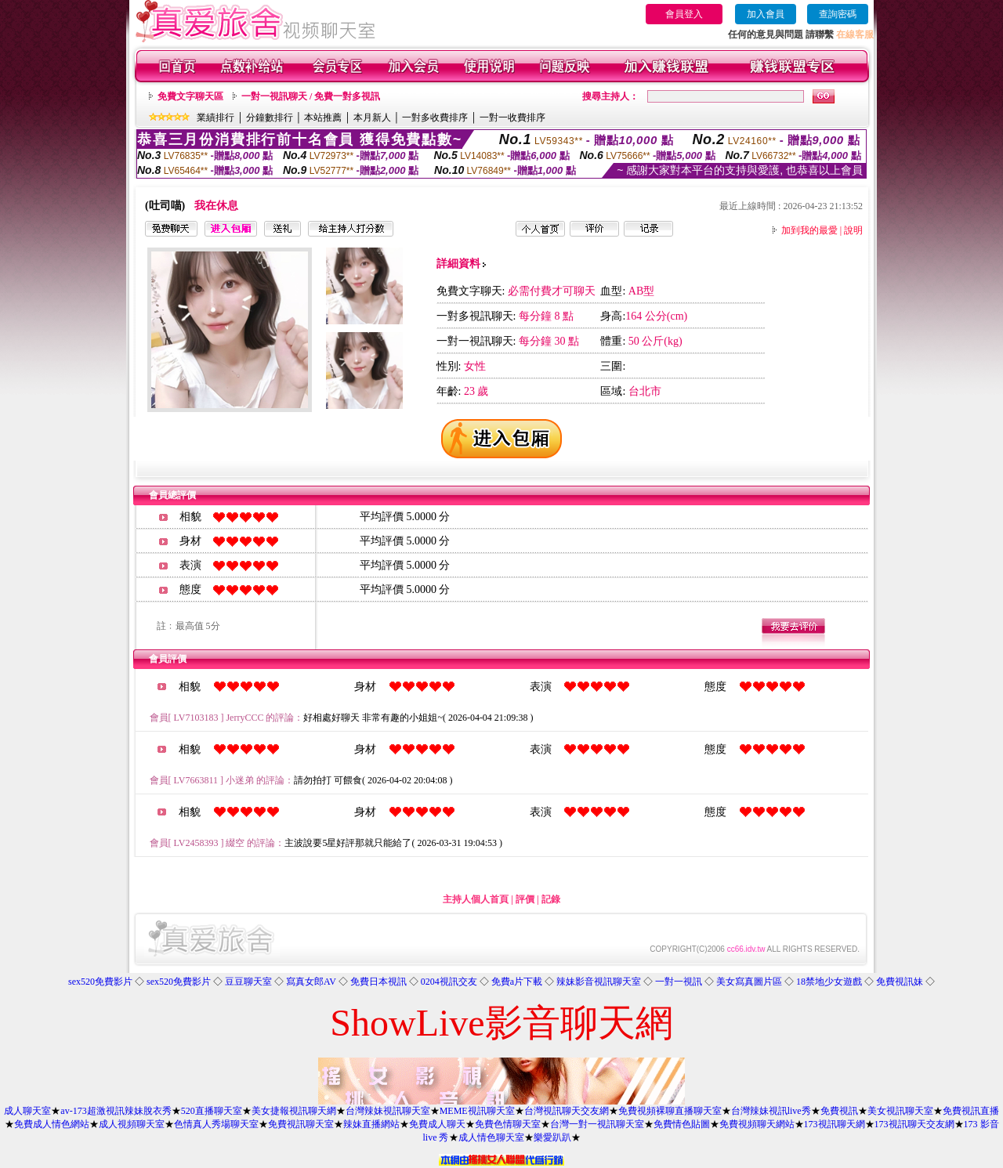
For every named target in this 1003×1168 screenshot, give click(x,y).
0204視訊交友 (449, 981)
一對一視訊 (678, 981)
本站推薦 (323, 117)
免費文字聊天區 (190, 96)
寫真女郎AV (311, 981)
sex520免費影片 (100, 981)
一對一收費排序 (512, 117)
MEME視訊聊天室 (477, 1110)
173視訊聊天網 (834, 1124)
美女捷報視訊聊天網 (294, 1110)
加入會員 (765, 14)
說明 (853, 230)
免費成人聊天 (437, 1124)
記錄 (550, 899)
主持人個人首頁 (476, 899)
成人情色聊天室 (491, 1137)
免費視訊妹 (899, 981)
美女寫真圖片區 (749, 981)
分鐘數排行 (269, 117)
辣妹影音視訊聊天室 (598, 981)
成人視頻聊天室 (132, 1124)
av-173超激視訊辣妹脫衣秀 (115, 1110)
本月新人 (372, 117)
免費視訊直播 (971, 1110)
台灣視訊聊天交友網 (566, 1110)
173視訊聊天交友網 (914, 1124)
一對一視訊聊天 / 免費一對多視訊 (310, 96)
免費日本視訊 (378, 981)
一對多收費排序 (435, 117)
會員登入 (684, 14)
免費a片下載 (516, 981)
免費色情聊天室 (508, 1124)
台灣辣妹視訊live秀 (771, 1110)
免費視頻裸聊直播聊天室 (670, 1110)
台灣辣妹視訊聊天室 (388, 1110)
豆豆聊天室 (248, 981)
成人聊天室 (27, 1110)
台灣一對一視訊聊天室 (597, 1124)
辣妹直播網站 (371, 1124)
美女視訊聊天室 (900, 1110)
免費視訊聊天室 (301, 1124)
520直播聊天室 (211, 1110)
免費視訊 (839, 1110)
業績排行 (215, 117)
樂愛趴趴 (552, 1137)
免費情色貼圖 (682, 1124)
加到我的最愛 (809, 230)
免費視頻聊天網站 (757, 1124)
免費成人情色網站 (51, 1124)
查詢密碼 (837, 14)
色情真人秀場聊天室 (216, 1124)
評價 (525, 899)
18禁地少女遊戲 (829, 981)
